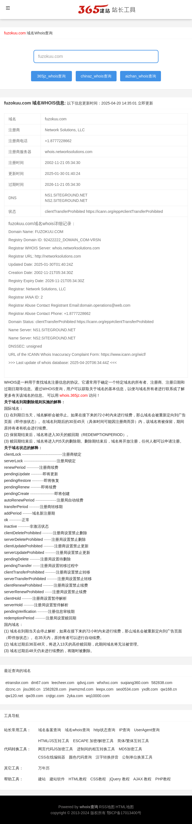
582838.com (161, 682)
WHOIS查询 (52, 389)
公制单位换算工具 (137, 757)
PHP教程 (163, 779)
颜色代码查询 (80, 757)
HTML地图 (124, 807)
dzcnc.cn (12, 689)
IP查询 (124, 730)
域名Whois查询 (40, 33)
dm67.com (40, 682)
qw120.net (14, 696)
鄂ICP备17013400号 (124, 813)
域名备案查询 (49, 730)
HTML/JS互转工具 (53, 741)
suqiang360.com (135, 682)
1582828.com (54, 689)
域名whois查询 (77, 730)
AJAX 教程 (142, 779)
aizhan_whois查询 (140, 76)
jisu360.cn (31, 689)
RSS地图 (107, 807)
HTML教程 (78, 779)
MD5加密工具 (130, 749)
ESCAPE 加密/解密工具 (93, 741)
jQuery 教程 (119, 779)
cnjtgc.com (55, 696)
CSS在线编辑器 (51, 757)
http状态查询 (104, 730)
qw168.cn (169, 689)
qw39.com (34, 696)
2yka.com (75, 696)
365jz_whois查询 (51, 76)
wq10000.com (97, 696)
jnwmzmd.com (81, 689)
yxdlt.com (150, 689)
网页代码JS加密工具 (55, 749)
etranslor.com (16, 682)
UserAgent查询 (147, 730)
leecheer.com (62, 682)
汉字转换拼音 (107, 757)
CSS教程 (98, 779)
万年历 (44, 768)
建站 (42, 779)
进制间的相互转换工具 (96, 749)
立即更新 (145, 103)
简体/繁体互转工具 (133, 741)
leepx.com (105, 689)
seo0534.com (127, 689)
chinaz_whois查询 (96, 76)
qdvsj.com (85, 682)
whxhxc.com (107, 682)
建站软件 (57, 779)
